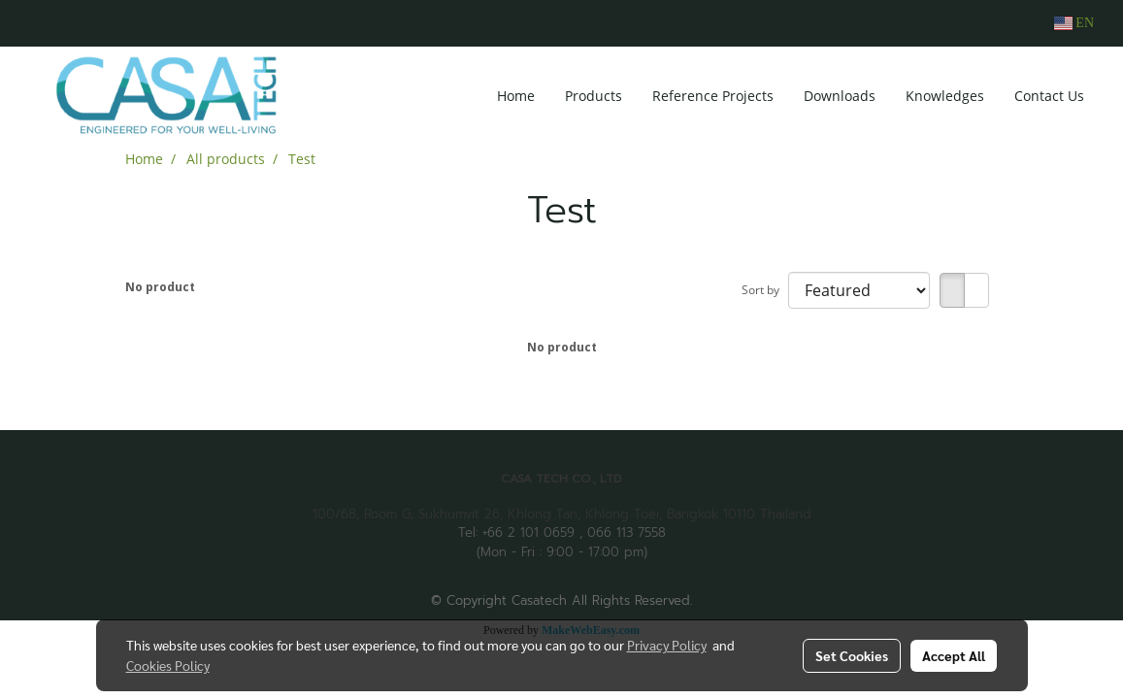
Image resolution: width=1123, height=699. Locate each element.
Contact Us (1049, 95)
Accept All (953, 655)
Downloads (839, 95)
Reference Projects (713, 95)
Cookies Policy (168, 665)
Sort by (765, 290)
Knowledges (945, 95)
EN (1074, 23)
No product (160, 287)
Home (516, 95)
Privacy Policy (667, 644)
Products (593, 95)
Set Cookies (851, 655)
